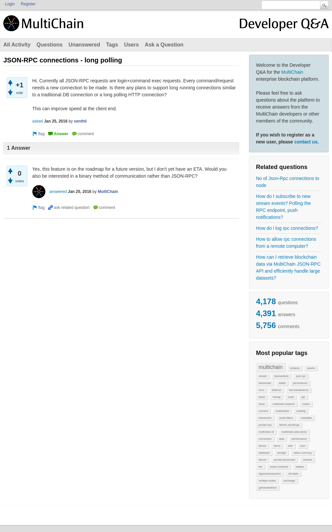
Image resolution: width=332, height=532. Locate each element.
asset (262, 397)
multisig (300, 410)
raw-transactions (298, 390)
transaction (265, 417)
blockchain (265, 383)
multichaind (282, 410)
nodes (306, 403)
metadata (305, 417)
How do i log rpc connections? (287, 228)
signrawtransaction (270, 473)
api (303, 397)
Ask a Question (164, 44)
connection (265, 438)
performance (299, 438)
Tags (112, 44)
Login (10, 4)
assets (311, 368)
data (281, 438)
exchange (289, 480)
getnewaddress (268, 487)
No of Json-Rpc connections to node (287, 182)
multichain (271, 367)
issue (262, 403)
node (291, 397)
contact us (305, 141)
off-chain (293, 473)
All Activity (17, 44)
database (264, 452)
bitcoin (262, 459)
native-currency (302, 452)
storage (281, 452)
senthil (80, 121)
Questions (49, 44)
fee (260, 466)
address (276, 390)
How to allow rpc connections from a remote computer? (286, 242)
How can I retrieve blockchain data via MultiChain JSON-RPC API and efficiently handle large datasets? (288, 267)
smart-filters (286, 417)
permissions (300, 383)
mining (277, 397)
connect (263, 410)
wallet (282, 383)
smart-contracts (279, 466)
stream (263, 376)
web (290, 445)
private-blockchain (284, 459)
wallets (300, 466)
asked (37, 121)
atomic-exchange (289, 424)
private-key (265, 424)
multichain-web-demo (294, 431)
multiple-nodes (267, 480)
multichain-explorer (283, 403)
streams (294, 368)
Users (131, 44)
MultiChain (292, 72)
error (261, 390)
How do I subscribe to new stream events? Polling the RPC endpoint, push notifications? (283, 207)
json (302, 445)
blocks (262, 445)
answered (58, 191)
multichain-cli (266, 431)
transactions (281, 376)
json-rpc (300, 376)
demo (277, 445)
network (307, 459)
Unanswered (84, 44)
